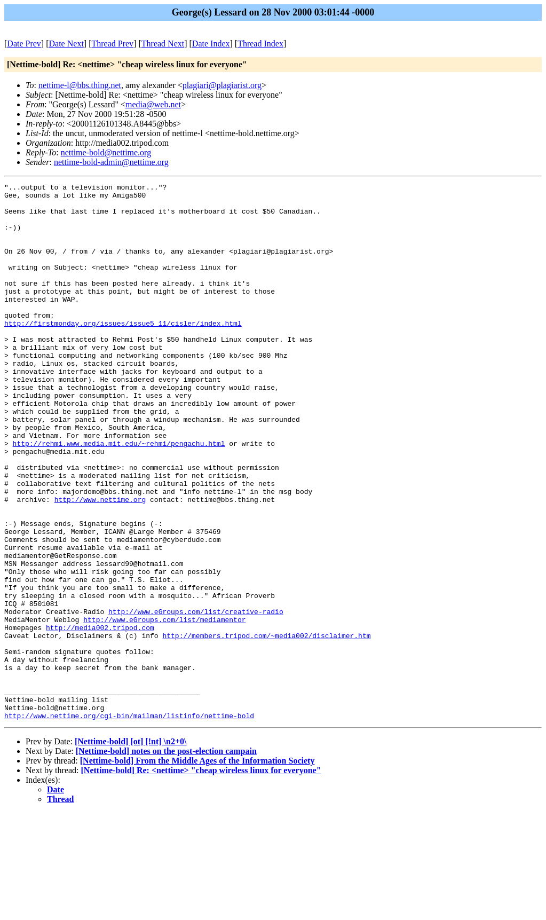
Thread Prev (112, 43)
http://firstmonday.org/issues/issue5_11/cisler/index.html (123, 352)
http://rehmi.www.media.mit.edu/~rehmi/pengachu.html (119, 496)
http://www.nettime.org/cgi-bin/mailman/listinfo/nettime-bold (129, 823)
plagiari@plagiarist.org (222, 85)
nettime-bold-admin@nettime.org (111, 162)
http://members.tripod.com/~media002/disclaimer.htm (266, 727)
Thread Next (162, 43)
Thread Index (260, 43)
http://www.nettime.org (100, 563)
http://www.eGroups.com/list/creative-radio (195, 698)
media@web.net (153, 104)
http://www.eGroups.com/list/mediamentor (164, 707)
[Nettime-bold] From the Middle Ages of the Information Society (197, 867)
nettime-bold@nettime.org (106, 152)
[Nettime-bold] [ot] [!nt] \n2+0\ (131, 848)
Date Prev (24, 43)
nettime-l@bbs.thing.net (79, 85)
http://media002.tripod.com (100, 717)
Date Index (211, 43)
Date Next (66, 43)
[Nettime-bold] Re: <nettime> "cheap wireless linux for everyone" (201, 877)
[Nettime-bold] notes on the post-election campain (166, 858)
